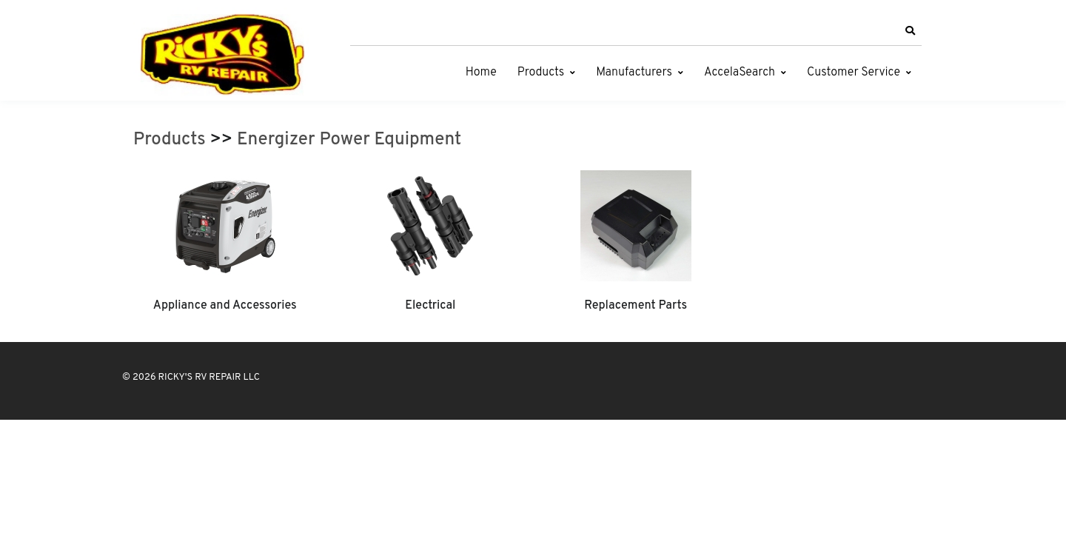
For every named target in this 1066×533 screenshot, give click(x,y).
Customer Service (853, 72)
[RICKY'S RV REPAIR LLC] (225, 54)
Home (481, 72)
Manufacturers (634, 72)
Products (540, 72)
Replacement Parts (635, 305)
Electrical (430, 305)
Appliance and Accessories (225, 305)
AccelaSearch (739, 72)
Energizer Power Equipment (349, 140)
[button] (910, 31)
